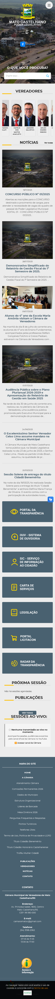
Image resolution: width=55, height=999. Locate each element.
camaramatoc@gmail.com (27, 922)
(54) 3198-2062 (27, 930)
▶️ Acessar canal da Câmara (28, 743)
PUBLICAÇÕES (27, 861)
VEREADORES (27, 866)
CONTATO (27, 876)
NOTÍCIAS (27, 871)
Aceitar (27, 993)
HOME (27, 773)
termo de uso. (41, 988)
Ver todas (48, 143)
